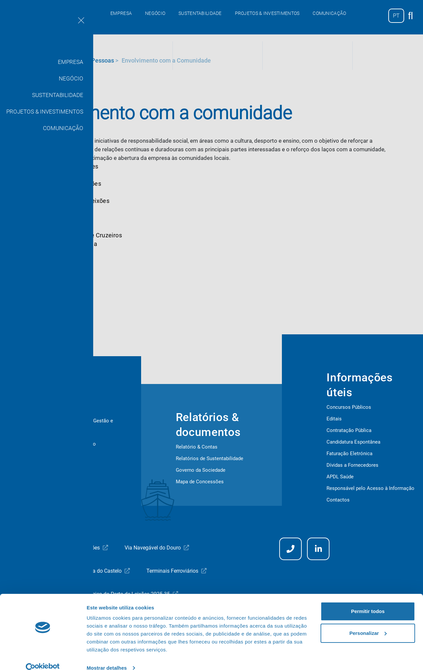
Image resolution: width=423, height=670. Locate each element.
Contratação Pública (349, 430)
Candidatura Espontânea (353, 442)
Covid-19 (32, 455)
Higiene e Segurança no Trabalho (59, 444)
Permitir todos (368, 600)
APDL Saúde (340, 477)
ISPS (28, 479)
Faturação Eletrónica (349, 453)
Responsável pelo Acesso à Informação (370, 488)
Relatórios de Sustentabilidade (209, 458)
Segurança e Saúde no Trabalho (58, 467)
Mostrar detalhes (107, 657)
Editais (334, 419)
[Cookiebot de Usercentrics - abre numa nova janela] (43, 657)
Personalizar (368, 622)
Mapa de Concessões (200, 482)
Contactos (338, 500)
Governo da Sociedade (200, 470)
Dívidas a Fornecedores (352, 465)
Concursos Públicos (349, 407)
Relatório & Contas (196, 447)
